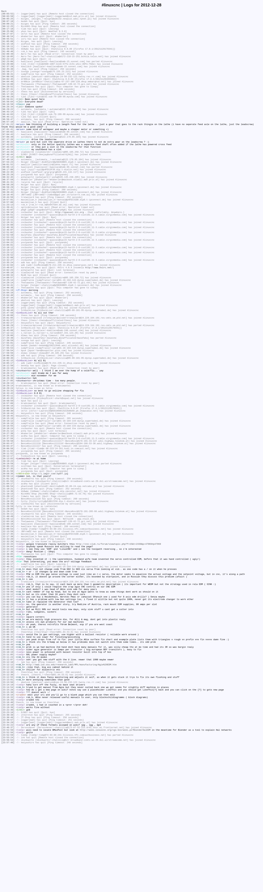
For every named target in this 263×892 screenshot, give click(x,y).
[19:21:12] (7, 515)
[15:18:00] (7, 364)
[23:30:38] (7, 855)
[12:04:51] (7, 255)
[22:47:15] (7, 684)
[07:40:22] (7, 168)
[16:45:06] (7, 394)
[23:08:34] (7, 765)
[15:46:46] (7, 370)
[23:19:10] (7, 843)
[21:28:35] (7, 599)
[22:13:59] (7, 635)
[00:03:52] (7, 14)
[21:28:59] (7, 605)
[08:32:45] (7, 210)
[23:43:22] (7, 868)
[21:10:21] (7, 584)
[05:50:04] (7, 120)
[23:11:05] (7, 783)
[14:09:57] (7, 331)
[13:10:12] (7, 295)
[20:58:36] (7, 566)
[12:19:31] (7, 264)
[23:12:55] (7, 810)
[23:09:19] (7, 774)
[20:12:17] (7, 545)
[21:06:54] (7, 581)
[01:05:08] (7, 47)
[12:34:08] (7, 267)
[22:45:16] (7, 672)
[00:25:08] (7, 35)
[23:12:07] (7, 789)
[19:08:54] (7, 488)
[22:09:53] (7, 632)
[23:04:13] (7, 747)
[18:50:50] (7, 479)
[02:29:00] (7, 74)
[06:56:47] (7, 141)
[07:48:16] (7, 189)
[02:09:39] (7, 62)
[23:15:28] (7, 825)
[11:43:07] (7, 249)
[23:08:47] (7, 768)
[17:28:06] (7, 400)
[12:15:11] (7, 261)
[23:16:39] (7, 837)
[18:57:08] (7, 482)
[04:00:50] (7, 89)
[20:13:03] (7, 548)
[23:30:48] (7, 859)
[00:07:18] (7, 23)
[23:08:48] (7, 771)
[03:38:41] (7, 86)
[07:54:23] (7, 192)
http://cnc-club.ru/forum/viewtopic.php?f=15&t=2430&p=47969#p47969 (118, 650)
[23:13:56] (7, 816)
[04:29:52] (7, 102)
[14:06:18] (7, 325)
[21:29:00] (7, 608)
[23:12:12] (7, 795)
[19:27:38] (7, 518)
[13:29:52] (7, 304)
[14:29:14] (7, 337)
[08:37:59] (7, 213)
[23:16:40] (7, 840)
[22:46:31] (7, 678)
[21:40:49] (7, 617)
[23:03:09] (7, 738)
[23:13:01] (7, 813)
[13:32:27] (7, 310)
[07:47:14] (7, 186)
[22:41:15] (7, 669)
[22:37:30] (7, 659)
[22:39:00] (7, 665)
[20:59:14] (7, 569)
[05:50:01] (7, 117)
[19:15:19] (7, 500)
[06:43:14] (7, 132)
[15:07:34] (7, 355)
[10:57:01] (7, 237)
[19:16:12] (7, 503)
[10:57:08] (7, 240)
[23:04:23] (7, 750)
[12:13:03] (7, 258)
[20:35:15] (7, 557)
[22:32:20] (7, 644)
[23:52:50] (7, 874)
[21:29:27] (7, 611)
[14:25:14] (7, 334)
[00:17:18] (7, 32)
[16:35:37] (7, 391)
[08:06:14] (7, 198)
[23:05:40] (7, 756)
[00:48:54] (7, 41)
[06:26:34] (7, 126)
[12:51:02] (7, 276)
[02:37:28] (7, 77)
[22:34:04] (7, 653)
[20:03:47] (7, 530)
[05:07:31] (7, 105)
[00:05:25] (7, 20)
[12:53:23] (7, 282)
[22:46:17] (7, 675)
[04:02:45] (7, 92)
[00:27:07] (7, 38)
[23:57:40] (7, 889)
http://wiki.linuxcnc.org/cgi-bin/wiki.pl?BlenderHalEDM (115, 874)
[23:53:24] (7, 883)
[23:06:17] (7, 759)
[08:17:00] (7, 201)
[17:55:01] (7, 409)
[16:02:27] (7, 385)
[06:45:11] (7, 138)
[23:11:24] (7, 786)
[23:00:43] (7, 720)
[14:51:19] (7, 346)
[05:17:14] (7, 108)
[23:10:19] (7, 780)
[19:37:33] (7, 521)
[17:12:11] (7, 397)
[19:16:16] (7, 506)
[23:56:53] (7, 886)
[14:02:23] (7, 322)
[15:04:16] (7, 349)
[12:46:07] (7, 273)
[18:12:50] (7, 436)
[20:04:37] (7, 533)
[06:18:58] (7, 123)
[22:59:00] (7, 708)
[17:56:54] (7, 418)
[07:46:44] (7, 183)
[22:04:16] (7, 626)
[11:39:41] (7, 246)
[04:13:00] (7, 99)
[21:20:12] (7, 593)
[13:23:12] (7, 301)
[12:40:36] (7, 270)
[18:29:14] (7, 460)
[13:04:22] (7, 289)
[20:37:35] (7, 560)
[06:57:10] (7, 144)
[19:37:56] (7, 524)
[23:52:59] (7, 880)
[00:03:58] (7, 17)
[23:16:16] (7, 831)
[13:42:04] (7, 316)
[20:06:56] (7, 536)
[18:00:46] (7, 427)
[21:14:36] (7, 587)
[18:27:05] (7, 454)
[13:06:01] (7, 292)
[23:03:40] (7, 741)
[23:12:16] (7, 798)
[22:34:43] (7, 656)
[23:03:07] (7, 735)
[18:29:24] (7, 463)
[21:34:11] (7, 614)
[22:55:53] (7, 687)
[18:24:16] (7, 439)
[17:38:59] (7, 406)
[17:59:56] (7, 421)
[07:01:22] (7, 147)
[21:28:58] (7, 602)
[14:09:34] (7, 328)
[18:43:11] (7, 472)
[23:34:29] (7, 865)
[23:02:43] (7, 729)
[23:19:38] (7, 846)
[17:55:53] (7, 415)
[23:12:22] (7, 801)
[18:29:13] (7, 457)
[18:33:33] (7, 466)
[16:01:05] (7, 379)
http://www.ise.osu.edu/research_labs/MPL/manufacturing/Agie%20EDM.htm (71, 795)
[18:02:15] (7, 430)
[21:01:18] (7, 572)
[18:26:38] (7, 451)
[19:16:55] (7, 509)
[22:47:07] (7, 681)
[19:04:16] (7, 485)
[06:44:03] (7, 135)
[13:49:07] (7, 319)
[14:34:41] (7, 340)
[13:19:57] (7, 298)
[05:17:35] (7, 111)
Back (4, 11)
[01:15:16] (7, 50)
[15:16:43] (7, 358)
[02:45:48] (7, 80)
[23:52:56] (7, 877)
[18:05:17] (7, 433)
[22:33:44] (7, 650)
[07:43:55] (7, 174)
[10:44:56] (7, 234)
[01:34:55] (7, 56)
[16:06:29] (7, 388)
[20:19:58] (7, 554)
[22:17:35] (7, 638)
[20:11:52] (7, 539)
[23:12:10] (7, 792)
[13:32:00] (7, 307)
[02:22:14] (7, 68)
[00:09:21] (7, 26)
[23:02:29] (7, 723)
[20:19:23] (7, 551)
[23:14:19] (7, 819)
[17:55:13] (7, 412)
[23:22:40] (7, 849)
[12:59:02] (7, 286)
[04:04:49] (7, 96)
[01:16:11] (7, 53)
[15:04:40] (7, 352)
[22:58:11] (7, 699)
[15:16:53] (7, 361)
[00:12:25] (7, 29)
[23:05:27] (7, 753)
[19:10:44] (7, 494)
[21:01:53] (7, 575)
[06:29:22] (7, 129)
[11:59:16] (7, 252)
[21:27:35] (7, 596)
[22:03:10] (7, 623)
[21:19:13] (7, 590)
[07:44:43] (7, 180)
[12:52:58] (7, 279)
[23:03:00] (7, 732)
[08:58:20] (7, 219)
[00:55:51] (7, 44)
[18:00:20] (7, 424)
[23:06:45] (7, 762)
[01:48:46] (7, 59)
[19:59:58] (7, 527)
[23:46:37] (7, 871)
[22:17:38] (7, 641)
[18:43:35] (7, 475)
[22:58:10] (7, 696)
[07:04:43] (7, 159)
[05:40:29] (7, 114)
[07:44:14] (7, 177)
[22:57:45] (7, 693)
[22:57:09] (7, 690)
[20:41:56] (7, 563)
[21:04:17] (7, 578)
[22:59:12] (7, 711)
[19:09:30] (7, 491)
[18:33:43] (7, 469)
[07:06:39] (7, 162)
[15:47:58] (7, 373)
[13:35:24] (7, 313)
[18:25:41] (7, 442)
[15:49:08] (7, 376)
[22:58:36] (7, 705)
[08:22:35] (7, 204)
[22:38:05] (7, 662)
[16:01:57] (7, 382)
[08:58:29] (7, 222)
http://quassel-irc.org (69, 252)
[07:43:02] (7, 171)
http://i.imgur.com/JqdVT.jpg (49, 566)
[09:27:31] (7, 225)
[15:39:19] (7, 367)
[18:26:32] (7, 448)
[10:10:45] (7, 231)
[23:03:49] (7, 744)
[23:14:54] (7, 822)
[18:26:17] (7, 445)
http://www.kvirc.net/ (99, 319)
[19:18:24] (7, 512)
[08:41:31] (7, 216)
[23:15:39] (7, 828)
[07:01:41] (7, 153)
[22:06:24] (7, 629)
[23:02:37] (7, 726)
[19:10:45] (7, 497)
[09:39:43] (7, 228)
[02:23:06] (7, 71)
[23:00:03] (7, 717)
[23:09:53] (7, 777)
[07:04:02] (7, 156)
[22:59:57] (7, 714)
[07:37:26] (7, 165)
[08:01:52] (7, 195)
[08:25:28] (7, 207)
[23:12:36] (7, 804)
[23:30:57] (7, 862)
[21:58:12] (7, 620)
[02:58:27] (7, 83)
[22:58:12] (7, 702)
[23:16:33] (7, 834)
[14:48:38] (7, 343)
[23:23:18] (7, 852)
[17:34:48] (7, 403)
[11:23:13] (7, 243)
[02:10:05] (7, 65)
